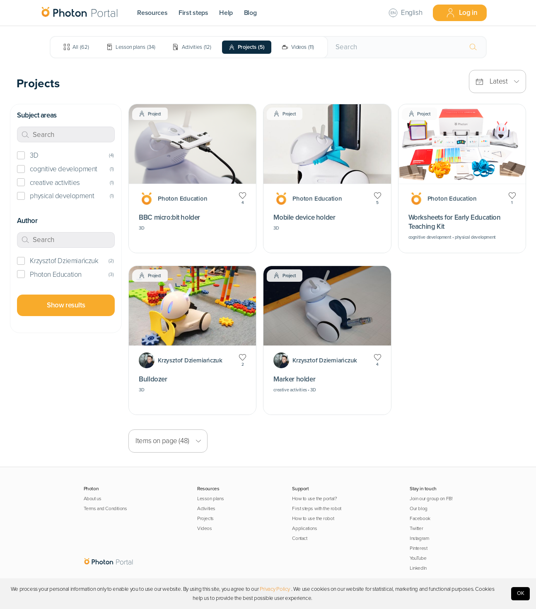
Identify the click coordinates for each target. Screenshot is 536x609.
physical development (62, 196)
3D (34, 155)
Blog (250, 13)
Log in (462, 12)
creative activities (55, 182)
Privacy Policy (275, 589)
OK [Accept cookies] (520, 593)
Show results (66, 305)
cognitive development (63, 169)
